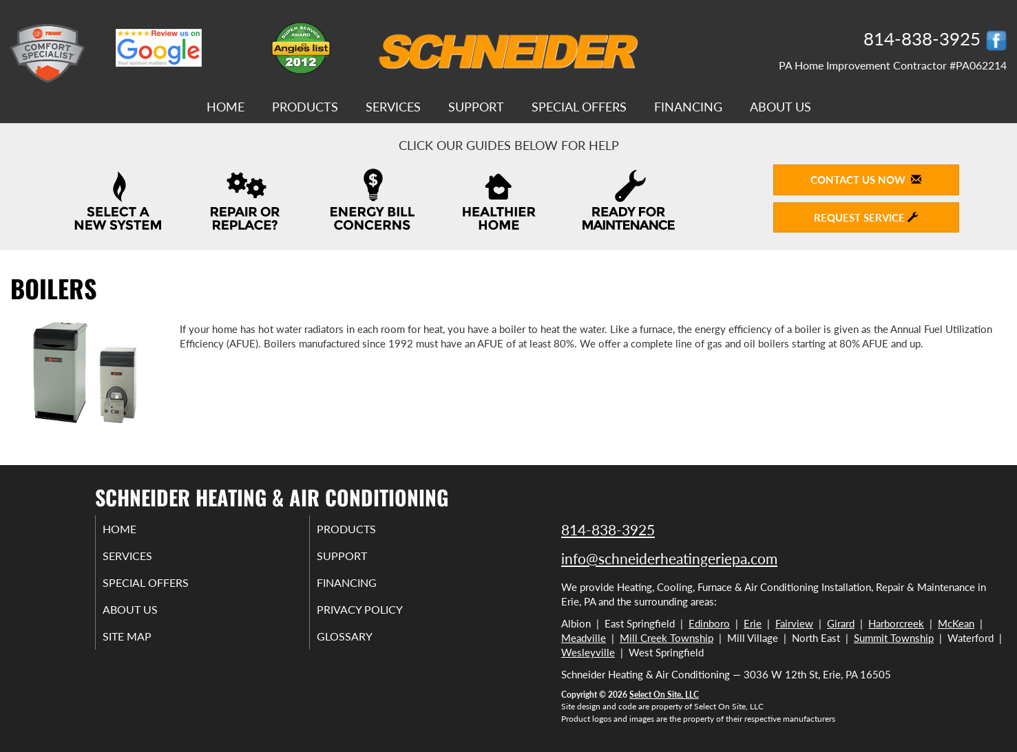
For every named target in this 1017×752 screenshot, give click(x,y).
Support (476, 106)
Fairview (794, 623)
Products (305, 106)
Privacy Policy (378, 616)
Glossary (361, 645)
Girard (841, 623)
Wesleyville (588, 652)
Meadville (583, 638)
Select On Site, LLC (664, 694)
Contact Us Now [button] (865, 179)
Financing (688, 106)
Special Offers (579, 106)
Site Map (144, 645)
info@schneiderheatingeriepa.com (669, 558)
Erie (753, 623)
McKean (956, 623)
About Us (780, 106)
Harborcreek (896, 623)
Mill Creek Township (666, 638)
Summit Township (894, 638)
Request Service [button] (866, 217)
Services (393, 106)
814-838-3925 (608, 529)
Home (225, 106)
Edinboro (709, 623)
